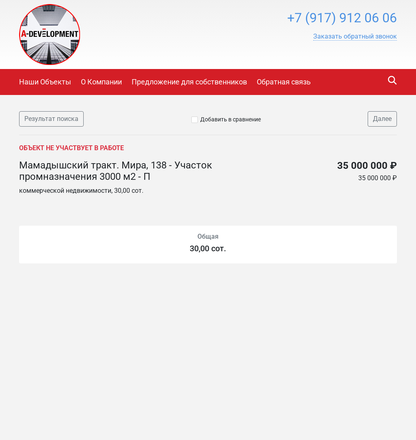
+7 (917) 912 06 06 (342, 18)
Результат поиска (51, 119)
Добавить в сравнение (230, 119)
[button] (355, 36)
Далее (382, 119)
